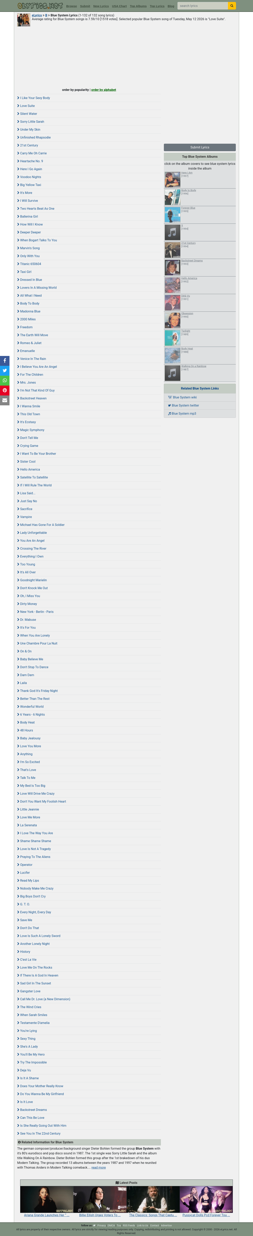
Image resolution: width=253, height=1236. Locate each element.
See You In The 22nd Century (38, 1133)
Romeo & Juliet (29, 343)
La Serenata (27, 825)
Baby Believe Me (30, 659)
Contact (154, 1225)
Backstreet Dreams (32, 1110)
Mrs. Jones (26, 382)
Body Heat (26, 722)
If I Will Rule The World (34, 485)
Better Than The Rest (33, 699)
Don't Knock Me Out (32, 588)
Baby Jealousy (29, 738)
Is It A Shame (28, 1078)
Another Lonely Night (33, 944)
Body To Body (28, 303)
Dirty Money (27, 604)
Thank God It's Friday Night (37, 691)
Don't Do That (28, 928)
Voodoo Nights (29, 177)
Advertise (166, 1225)
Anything (25, 754)
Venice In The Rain (31, 359)
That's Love (26, 770)
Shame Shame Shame (34, 841)
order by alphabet (103, 90)
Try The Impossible (32, 1062)
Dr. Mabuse (26, 620)
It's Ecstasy (26, 422)
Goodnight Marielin (32, 580)
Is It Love (25, 1102)
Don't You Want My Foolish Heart (41, 801)
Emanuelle (26, 351)
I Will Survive (27, 201)
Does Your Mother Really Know (40, 1086)
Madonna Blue (28, 311)
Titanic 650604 (29, 264)
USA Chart (119, 6)
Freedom (25, 327)
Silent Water (27, 114)
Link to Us (142, 1225)
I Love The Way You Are (35, 833)
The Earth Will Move (32, 335)
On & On (24, 651)
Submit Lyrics (199, 147)
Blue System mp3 (182, 413)
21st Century (27, 145)
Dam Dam (25, 675)
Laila (22, 683)
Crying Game (27, 446)
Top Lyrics (157, 6)
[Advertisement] (126, 56)
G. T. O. (23, 904)
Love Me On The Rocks (34, 967)
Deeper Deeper (29, 232)
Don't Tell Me (27, 438)
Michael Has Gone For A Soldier (41, 525)
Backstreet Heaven (32, 398)
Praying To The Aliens (33, 857)
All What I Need (29, 295)
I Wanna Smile (28, 406)
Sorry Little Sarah (30, 122)
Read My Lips (28, 880)
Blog (171, 6)
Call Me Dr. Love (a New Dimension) (43, 999)
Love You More (29, 746)
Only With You (28, 256)
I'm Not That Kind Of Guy (36, 390)
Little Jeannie (28, 809)
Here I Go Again (29, 169)
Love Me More (28, 817)
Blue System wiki (182, 397)
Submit (85, 6)
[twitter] (94, 1225)
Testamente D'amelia (33, 1023)
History (23, 952)
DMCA (111, 1225)
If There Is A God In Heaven (37, 975)
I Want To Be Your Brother (36, 454)
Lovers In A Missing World (37, 288)
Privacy (101, 1225)
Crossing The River (31, 548)
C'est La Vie (27, 959)
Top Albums (138, 6)
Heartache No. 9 (30, 161)
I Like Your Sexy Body (33, 98)
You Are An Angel (30, 541)
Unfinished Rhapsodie (34, 137)
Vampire (24, 517)
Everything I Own (30, 556)
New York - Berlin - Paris (35, 612)
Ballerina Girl (27, 216)
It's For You (26, 627)
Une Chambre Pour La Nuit (37, 643)
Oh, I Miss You (28, 596)
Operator (24, 865)
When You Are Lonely (33, 635)
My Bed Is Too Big (31, 786)
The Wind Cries (29, 1007)
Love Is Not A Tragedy (34, 849)
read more (99, 1167)
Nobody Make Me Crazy (35, 888)
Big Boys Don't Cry (31, 896)
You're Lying (27, 1031)
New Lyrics (101, 6)
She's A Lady (27, 1046)
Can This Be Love (30, 1118)
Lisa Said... (26, 493)
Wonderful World (30, 707)
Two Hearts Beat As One (35, 208)
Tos (119, 1225)
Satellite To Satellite (32, 477)
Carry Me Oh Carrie (32, 153)
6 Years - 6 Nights (31, 714)
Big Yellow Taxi (29, 185)
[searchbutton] (232, 5)
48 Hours (25, 730)
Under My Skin (28, 129)
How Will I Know (30, 224)
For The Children (30, 374)
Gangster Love (29, 991)
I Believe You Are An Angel (37, 367)
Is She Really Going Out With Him (41, 1125)
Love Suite (26, 106)
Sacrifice (24, 509)
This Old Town (28, 414)
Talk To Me (26, 778)
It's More (24, 193)
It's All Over (26, 572)
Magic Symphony (30, 430)
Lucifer (23, 873)
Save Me (24, 920)
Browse (71, 6)
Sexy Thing (26, 1039)
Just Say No (27, 501)
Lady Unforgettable (32, 533)
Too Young (26, 564)
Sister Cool (26, 461)
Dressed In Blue (29, 280)
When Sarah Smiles (32, 1015)
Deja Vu (24, 1070)
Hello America (28, 469)
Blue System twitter (183, 405)
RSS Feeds (129, 1225)
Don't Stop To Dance (32, 667)
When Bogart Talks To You (37, 240)
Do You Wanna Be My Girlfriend (40, 1094)
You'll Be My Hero (31, 1054)
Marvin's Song (28, 248)
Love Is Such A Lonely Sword (38, 936)
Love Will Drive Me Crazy (36, 793)
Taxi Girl (24, 272)
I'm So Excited (28, 762)
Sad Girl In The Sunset (34, 983)
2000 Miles (26, 319)
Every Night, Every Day (34, 912)
